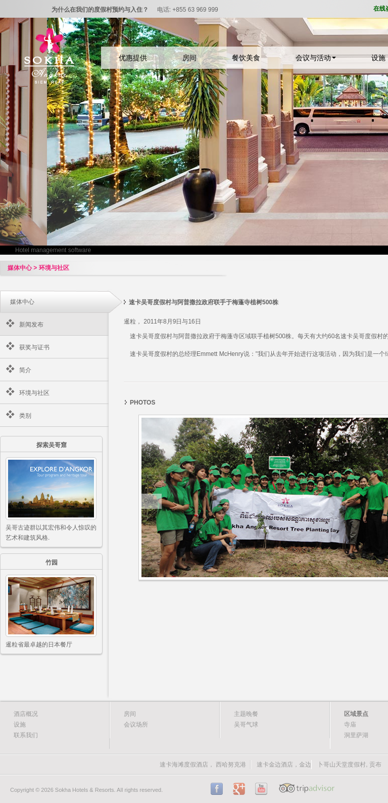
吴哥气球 (246, 724)
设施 (20, 724)
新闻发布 (31, 324)
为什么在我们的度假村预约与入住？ (100, 9)
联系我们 (26, 735)
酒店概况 (26, 713)
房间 (189, 58)
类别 (25, 415)
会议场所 (136, 724)
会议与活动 (316, 58)
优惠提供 (133, 58)
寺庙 (350, 724)
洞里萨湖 (356, 735)
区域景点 (356, 713)
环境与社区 (34, 392)
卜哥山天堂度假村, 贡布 (349, 764)
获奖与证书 (34, 347)
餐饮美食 (246, 58)
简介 (25, 370)
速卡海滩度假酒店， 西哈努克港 (203, 764)
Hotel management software (53, 250)
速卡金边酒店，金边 (284, 764)
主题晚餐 (246, 713)
